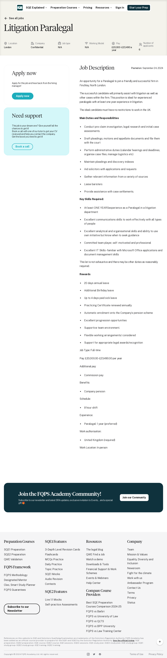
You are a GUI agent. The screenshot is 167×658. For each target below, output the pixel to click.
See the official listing (123, 640)
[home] (20, 7)
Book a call (22, 146)
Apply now (22, 96)
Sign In (119, 7)
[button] (37, 7)
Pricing (87, 7)
